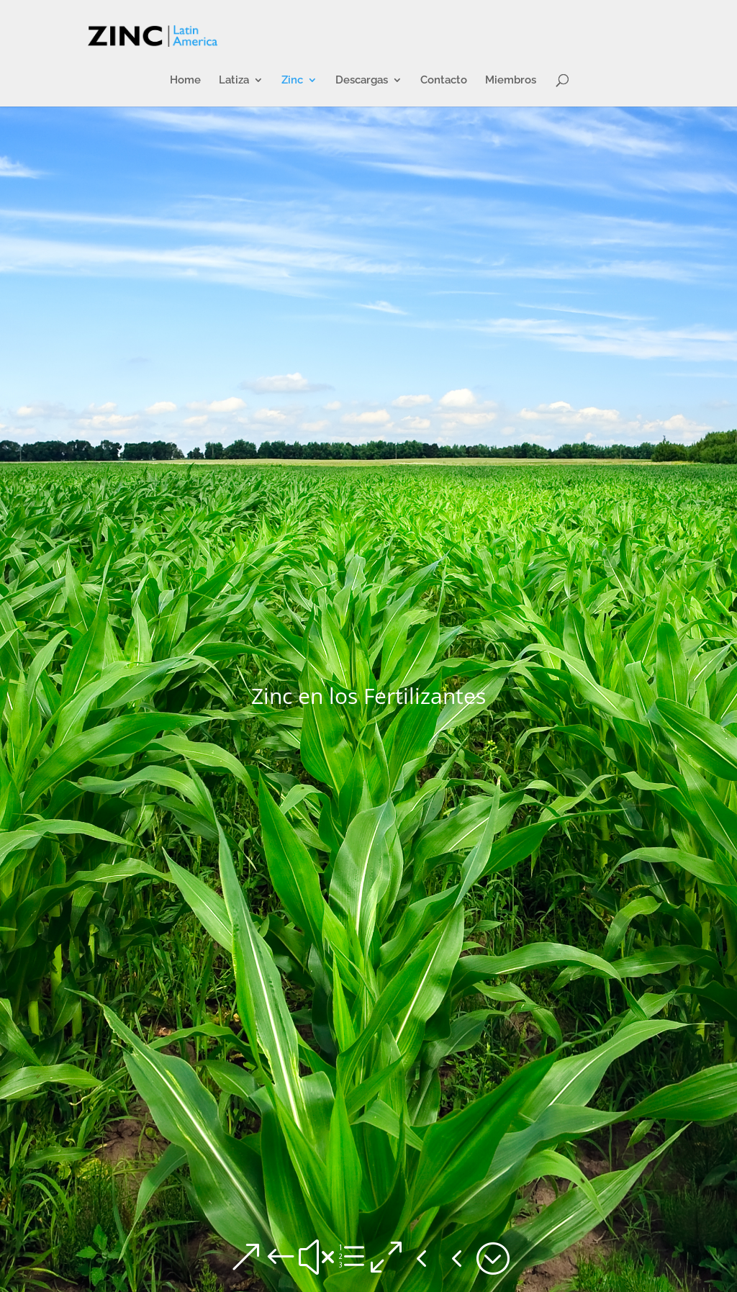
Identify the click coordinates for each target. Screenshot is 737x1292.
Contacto (443, 80)
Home (185, 80)
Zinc (292, 80)
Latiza (234, 80)
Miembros (510, 80)
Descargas (361, 80)
